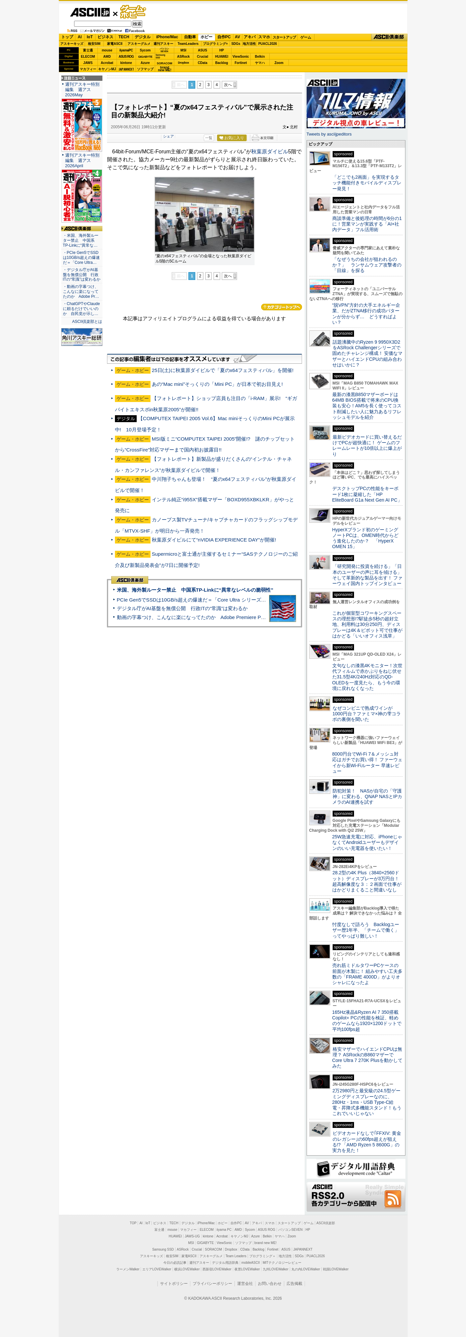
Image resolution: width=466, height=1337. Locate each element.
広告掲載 (294, 1283)
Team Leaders (236, 1256)
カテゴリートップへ (281, 307)
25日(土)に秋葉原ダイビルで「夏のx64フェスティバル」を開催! (223, 370)
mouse (107, 50)
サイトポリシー (174, 1283)
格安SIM (94, 44)
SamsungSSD (160, 56)
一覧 (208, 138)
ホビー (206, 37)
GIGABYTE (145, 56)
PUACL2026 (267, 44)
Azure (145, 63)
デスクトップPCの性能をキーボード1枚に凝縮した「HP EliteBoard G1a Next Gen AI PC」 (367, 494)
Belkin (260, 56)
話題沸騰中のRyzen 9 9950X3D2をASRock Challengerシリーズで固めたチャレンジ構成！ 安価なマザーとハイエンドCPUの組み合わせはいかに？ (367, 353)
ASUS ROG (126, 56)
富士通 (88, 50)
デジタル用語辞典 (225, 1262)
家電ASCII (115, 44)
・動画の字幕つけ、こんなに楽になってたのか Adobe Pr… (81, 291)
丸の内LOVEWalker (305, 1269)
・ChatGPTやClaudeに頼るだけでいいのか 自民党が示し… (81, 308)
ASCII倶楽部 (389, 37)
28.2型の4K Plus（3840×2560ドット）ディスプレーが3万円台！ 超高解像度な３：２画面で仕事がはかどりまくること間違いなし (366, 881)
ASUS (202, 50)
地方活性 (249, 44)
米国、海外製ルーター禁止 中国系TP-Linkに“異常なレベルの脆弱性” (195, 590)
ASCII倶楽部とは (87, 321)
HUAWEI (221, 56)
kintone (126, 63)
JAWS (88, 63)
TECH (124, 37)
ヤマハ (260, 63)
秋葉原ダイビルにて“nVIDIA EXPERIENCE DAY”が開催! (214, 540)
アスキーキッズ (71, 44)
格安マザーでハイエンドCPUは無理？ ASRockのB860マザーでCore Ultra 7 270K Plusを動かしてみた (367, 1057)
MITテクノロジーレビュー (282, 1262)
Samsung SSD (163, 1249)
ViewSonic (241, 56)
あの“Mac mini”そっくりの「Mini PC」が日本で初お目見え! (217, 384)
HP (221, 50)
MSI (183, 50)
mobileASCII (250, 1262)
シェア (168, 136)
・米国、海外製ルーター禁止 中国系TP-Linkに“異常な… (80, 240)
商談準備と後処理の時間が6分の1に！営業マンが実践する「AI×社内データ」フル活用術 (367, 224)
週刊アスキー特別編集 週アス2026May (82, 89)
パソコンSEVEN (164, 49)
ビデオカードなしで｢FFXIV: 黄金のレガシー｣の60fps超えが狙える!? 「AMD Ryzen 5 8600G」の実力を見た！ (366, 1142)
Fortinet (240, 63)
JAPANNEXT (126, 69)
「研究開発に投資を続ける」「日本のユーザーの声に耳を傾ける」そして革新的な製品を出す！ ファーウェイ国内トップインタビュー (367, 575)
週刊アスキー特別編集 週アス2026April (82, 160)
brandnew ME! (165, 69)
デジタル (143, 37)
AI (80, 37)
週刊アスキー (163, 44)
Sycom (145, 50)
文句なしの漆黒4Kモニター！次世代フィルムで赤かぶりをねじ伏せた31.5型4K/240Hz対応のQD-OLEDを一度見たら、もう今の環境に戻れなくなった (367, 677)
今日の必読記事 (174, 1262)
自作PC (224, 37)
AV (237, 37)
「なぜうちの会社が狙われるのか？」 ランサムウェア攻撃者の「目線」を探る (366, 265)
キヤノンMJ (107, 69)
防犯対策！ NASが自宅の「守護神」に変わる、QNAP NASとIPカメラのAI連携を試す (367, 796)
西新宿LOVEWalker (217, 1269)
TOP (133, 1223)
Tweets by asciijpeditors (329, 134)
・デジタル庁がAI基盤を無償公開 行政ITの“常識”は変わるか (82, 274)
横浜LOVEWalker (187, 1269)
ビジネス (105, 37)
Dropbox (183, 62)
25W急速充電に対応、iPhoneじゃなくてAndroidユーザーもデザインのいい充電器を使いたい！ (367, 842)
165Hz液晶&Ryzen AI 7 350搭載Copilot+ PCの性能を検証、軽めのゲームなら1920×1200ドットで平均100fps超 (367, 1021)
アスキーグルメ (139, 44)
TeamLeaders (188, 44)
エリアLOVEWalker (156, 1269)
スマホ (264, 37)
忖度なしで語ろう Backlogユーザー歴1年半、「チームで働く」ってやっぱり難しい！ (365, 930)
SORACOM (213, 1249)
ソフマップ (145, 69)
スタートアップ (284, 37)
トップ (67, 37)
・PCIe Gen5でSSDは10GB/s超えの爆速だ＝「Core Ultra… (81, 257)
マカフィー (88, 69)
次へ (228, 84)
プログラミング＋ (262, 1256)
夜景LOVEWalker (247, 1269)
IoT (90, 37)
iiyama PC (224, 1229)
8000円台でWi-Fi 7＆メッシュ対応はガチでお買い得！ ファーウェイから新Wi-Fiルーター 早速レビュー (367, 762)
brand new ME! (266, 1243)
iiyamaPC (126, 50)
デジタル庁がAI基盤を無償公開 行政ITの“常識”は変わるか (182, 608)
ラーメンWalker (128, 1269)
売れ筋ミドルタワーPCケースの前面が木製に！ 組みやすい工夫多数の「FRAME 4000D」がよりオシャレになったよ (367, 974)
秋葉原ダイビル (269, 151)
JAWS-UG (192, 1236)
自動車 (190, 37)
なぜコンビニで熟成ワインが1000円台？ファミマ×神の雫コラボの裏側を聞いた (366, 713)
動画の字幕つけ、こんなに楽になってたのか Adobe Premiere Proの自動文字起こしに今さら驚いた (228, 617)
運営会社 (245, 1283)
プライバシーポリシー (212, 1283)
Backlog (221, 63)
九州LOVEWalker (275, 1269)
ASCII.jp (90, 12)
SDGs (235, 44)
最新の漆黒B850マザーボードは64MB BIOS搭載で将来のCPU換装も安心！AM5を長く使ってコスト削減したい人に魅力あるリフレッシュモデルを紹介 (367, 406)
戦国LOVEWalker (335, 1269)
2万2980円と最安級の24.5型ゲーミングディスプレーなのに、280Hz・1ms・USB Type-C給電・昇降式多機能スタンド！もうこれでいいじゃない (366, 1102)
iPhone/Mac (167, 37)
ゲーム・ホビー (133, 12)
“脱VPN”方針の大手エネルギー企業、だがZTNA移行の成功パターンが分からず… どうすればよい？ (366, 313)
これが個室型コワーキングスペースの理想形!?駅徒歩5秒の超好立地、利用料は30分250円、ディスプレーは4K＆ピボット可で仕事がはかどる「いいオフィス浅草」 (367, 624)
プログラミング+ (215, 44)
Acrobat (107, 63)
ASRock (183, 56)
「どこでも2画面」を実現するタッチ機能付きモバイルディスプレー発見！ (366, 182)
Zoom (278, 63)
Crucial (202, 56)
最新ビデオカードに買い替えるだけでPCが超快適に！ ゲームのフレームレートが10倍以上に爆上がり (367, 445)
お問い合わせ (270, 1283)
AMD (107, 56)
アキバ (250, 37)
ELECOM (88, 56)
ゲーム (305, 37)
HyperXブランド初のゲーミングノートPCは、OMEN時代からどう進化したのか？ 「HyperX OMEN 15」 (365, 538)
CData (202, 63)
